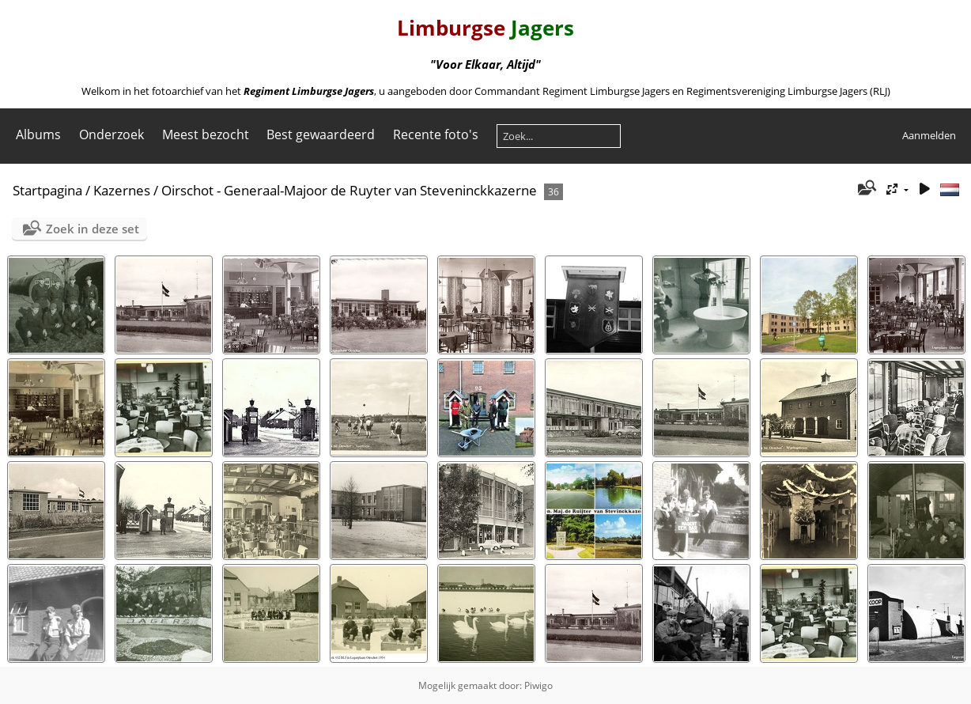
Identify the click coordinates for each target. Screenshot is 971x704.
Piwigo (538, 685)
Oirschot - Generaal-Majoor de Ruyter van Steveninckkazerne (349, 190)
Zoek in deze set (92, 229)
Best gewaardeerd (320, 134)
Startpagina (47, 190)
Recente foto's (435, 134)
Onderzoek (111, 134)
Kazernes (121, 190)
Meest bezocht (205, 134)
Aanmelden (929, 135)
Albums (38, 134)
